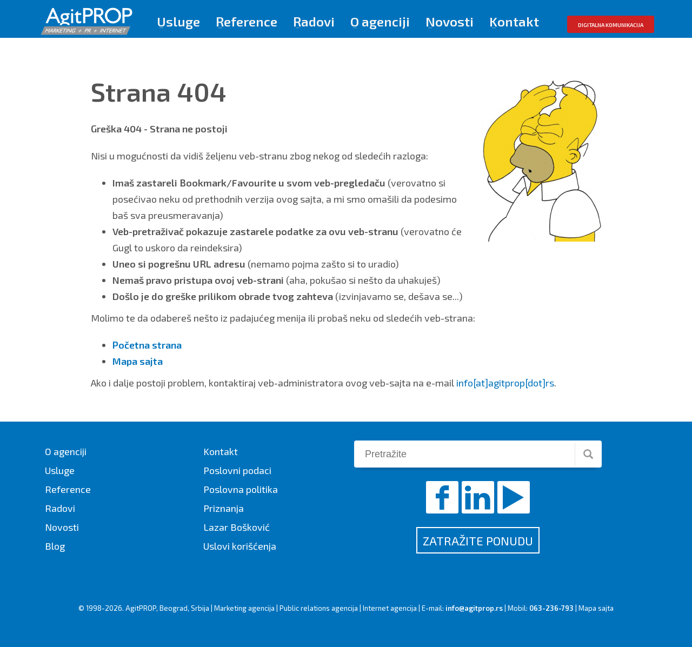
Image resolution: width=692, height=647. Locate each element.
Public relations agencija (319, 608)
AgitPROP (140, 608)
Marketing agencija (244, 608)
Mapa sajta (596, 608)
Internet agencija (390, 608)
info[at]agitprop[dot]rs (505, 383)
